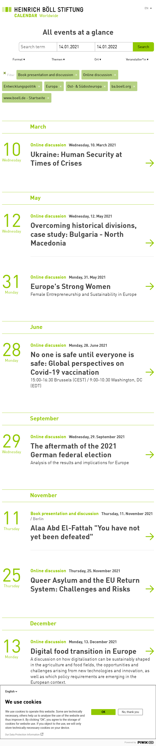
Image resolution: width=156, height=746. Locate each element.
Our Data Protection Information (22, 734)
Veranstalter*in (136, 59)
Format (18, 59)
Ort (96, 59)
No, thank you (130, 712)
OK (103, 712)
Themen (57, 59)
